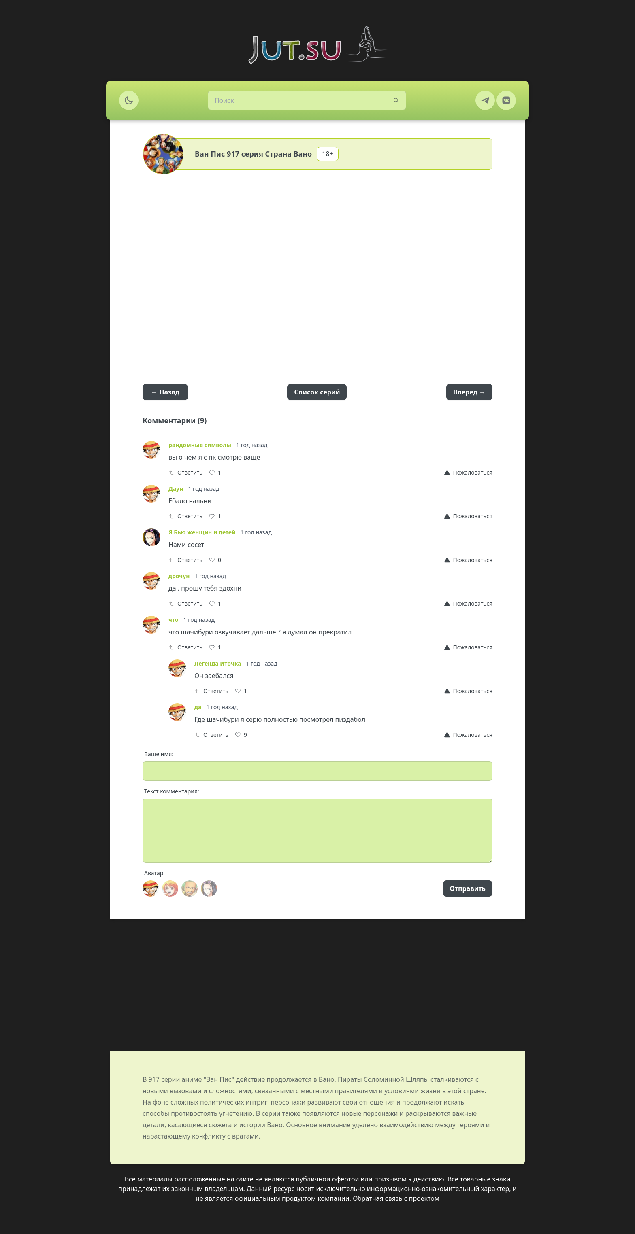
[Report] (468, 473)
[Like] (215, 473)
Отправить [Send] (468, 888)
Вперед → (469, 392)
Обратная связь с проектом (396, 1198)
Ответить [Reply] (185, 472)
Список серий (317, 392)
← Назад (165, 392)
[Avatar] (151, 888)
